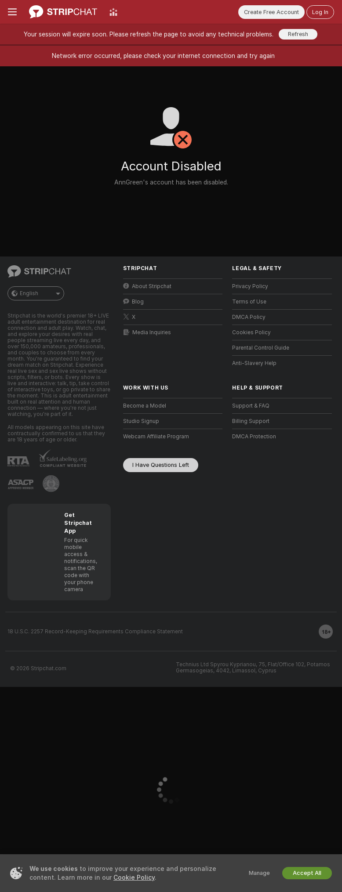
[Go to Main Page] (63, 12)
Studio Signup (141, 421)
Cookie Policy (134, 877)
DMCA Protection (254, 436)
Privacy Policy (250, 286)
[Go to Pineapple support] (51, 483)
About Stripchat (147, 286)
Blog (133, 301)
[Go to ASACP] (20, 484)
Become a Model (144, 406)
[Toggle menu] (12, 12)
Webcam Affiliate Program (156, 436)
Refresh (298, 34)
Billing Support (250, 421)
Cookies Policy (251, 332)
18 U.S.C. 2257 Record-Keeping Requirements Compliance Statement (95, 631)
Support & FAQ (250, 406)
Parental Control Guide (260, 348)
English (35, 293)
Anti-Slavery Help (254, 363)
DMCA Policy (249, 317)
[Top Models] (113, 12)
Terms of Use (249, 302)
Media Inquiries (147, 332)
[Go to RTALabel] (18, 461)
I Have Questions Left (160, 465)
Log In (320, 12)
